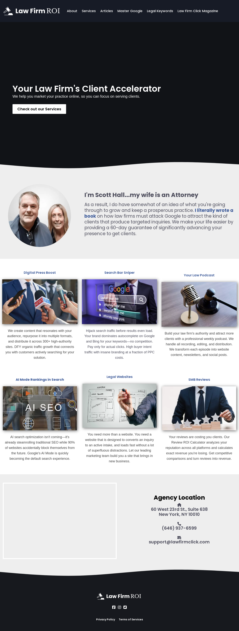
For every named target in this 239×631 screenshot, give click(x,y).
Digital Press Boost (40, 272)
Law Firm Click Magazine (198, 11)
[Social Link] (114, 607)
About (72, 11)
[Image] (39, 301)
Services (89, 11)
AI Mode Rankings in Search (40, 379)
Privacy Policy (105, 619)
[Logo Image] (32, 11)
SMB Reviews (199, 379)
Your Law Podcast (199, 275)
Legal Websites (120, 376)
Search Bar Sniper (119, 272)
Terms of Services (131, 619)
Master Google (129, 11)
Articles (106, 11)
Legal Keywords (160, 11)
